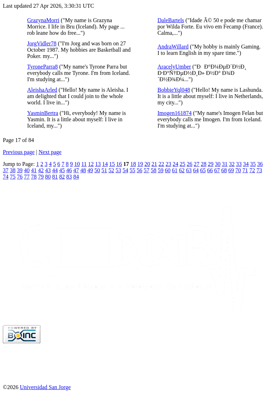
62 (182, 170)
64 (196, 170)
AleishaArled (42, 90)
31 (225, 164)
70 (238, 170)
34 (246, 164)
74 (5, 177)
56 (139, 170)
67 (217, 170)
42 (41, 170)
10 (77, 164)
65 (203, 170)
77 (27, 177)
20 (147, 164)
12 (91, 164)
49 (90, 170)
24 (175, 164)
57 (146, 170)
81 (55, 177)
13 (98, 164)
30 (218, 164)
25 (182, 164)
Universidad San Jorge (45, 387)
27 (196, 164)
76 (20, 177)
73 (259, 170)
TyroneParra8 (42, 67)
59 (160, 170)
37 (5, 170)
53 (118, 170)
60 (167, 170)
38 (12, 170)
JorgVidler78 (41, 43)
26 (189, 164)
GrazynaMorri (43, 20)
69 (231, 170)
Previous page (19, 152)
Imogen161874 (174, 113)
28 (203, 164)
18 (133, 164)
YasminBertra (42, 113)
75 (12, 177)
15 (112, 164)
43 (48, 170)
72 (252, 170)
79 (41, 177)
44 (55, 170)
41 (34, 170)
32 (232, 164)
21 (154, 164)
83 (69, 177)
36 (260, 164)
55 (132, 170)
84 (76, 177)
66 (210, 170)
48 (83, 170)
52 (111, 170)
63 (189, 170)
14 (105, 164)
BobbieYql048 (173, 90)
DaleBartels (170, 20)
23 (168, 164)
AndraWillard (172, 47)
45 (62, 170)
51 (104, 170)
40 (27, 170)
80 (48, 177)
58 (153, 170)
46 (69, 170)
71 (245, 170)
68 (224, 170)
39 (20, 170)
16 (119, 164)
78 (34, 177)
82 (62, 177)
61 (175, 170)
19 (140, 164)
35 (253, 164)
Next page (49, 152)
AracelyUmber (174, 67)
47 (76, 170)
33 (239, 164)
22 (161, 164)
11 (84, 164)
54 (125, 170)
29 (210, 164)
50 (97, 170)
